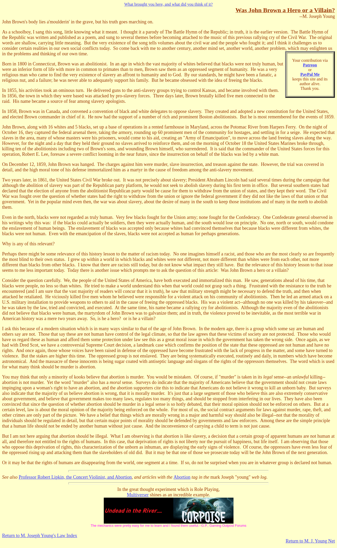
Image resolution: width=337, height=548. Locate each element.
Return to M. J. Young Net (310, 541)
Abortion (182, 477)
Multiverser (138, 494)
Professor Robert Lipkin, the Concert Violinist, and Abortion (75, 477)
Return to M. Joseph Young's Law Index (39, 535)
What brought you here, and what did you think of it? (168, 4)
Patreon (310, 65)
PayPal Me (310, 74)
